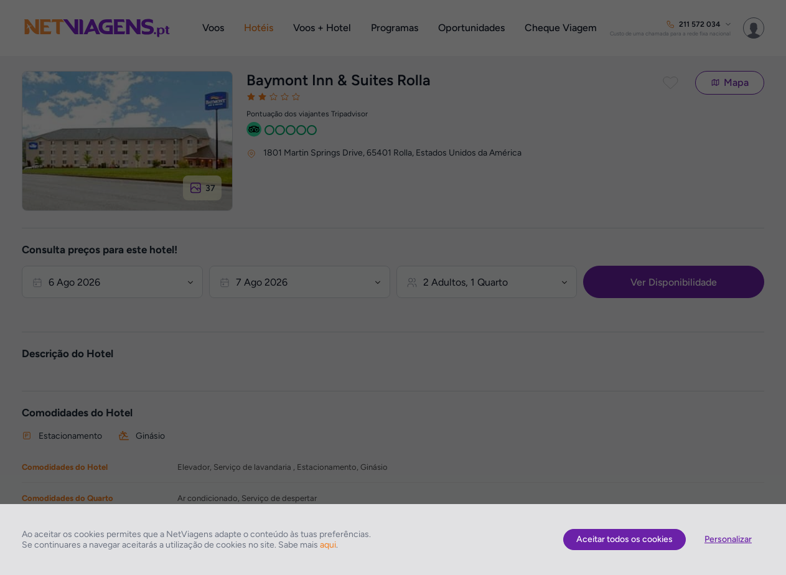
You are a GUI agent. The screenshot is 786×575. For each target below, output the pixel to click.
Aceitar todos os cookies (624, 539)
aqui (328, 545)
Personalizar (728, 539)
